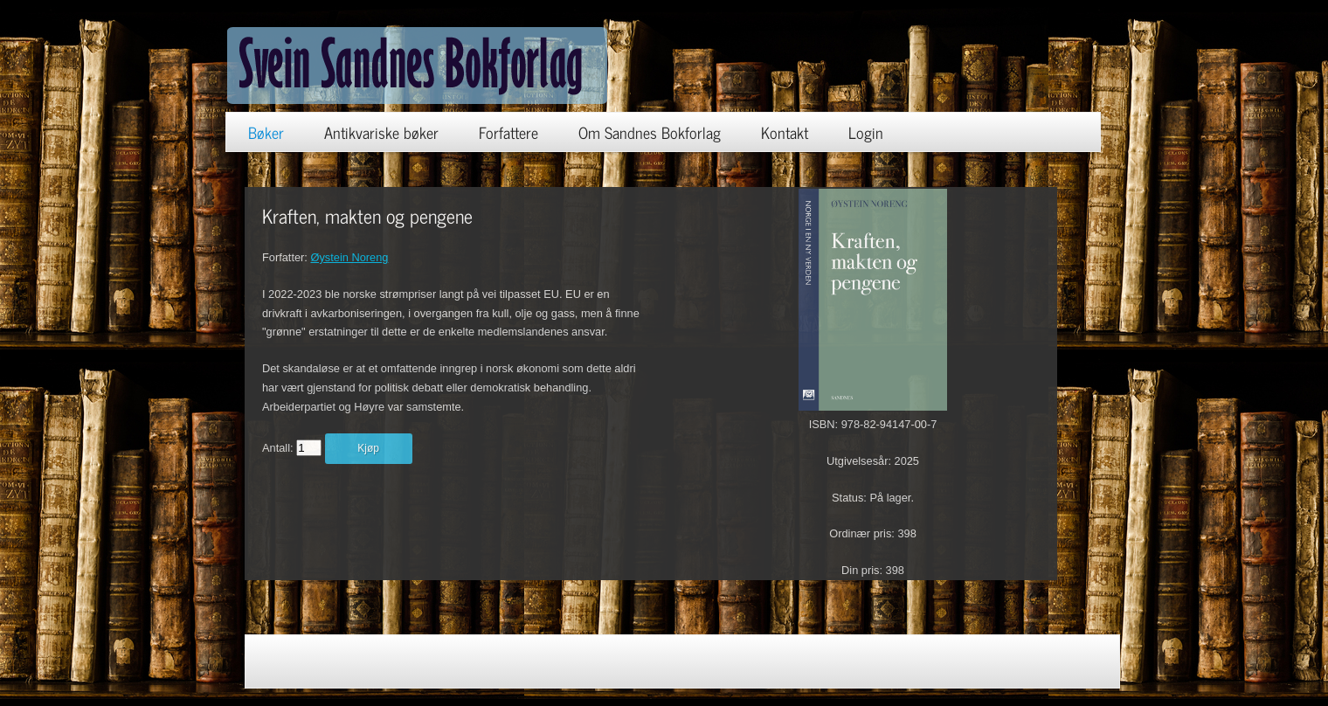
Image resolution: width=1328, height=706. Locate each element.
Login (865, 132)
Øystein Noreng (349, 257)
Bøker (266, 132)
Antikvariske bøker (381, 132)
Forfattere (508, 132)
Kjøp (368, 448)
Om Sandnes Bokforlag (649, 132)
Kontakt (784, 132)
